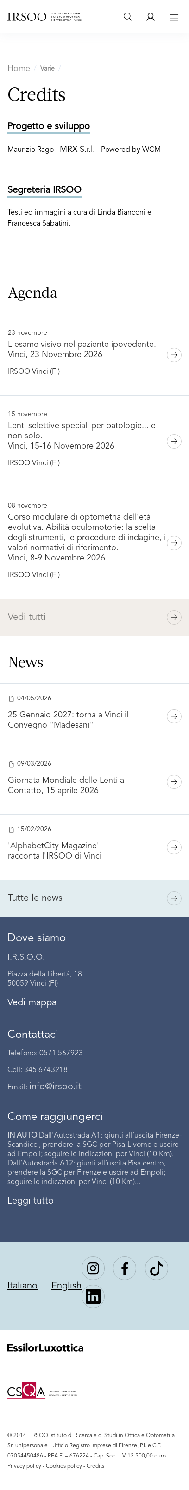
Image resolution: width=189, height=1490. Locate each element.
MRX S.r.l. (77, 149)
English (66, 1286)
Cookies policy (64, 1466)
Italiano (22, 1286)
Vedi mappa (32, 1003)
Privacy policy (24, 1466)
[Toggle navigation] (173, 17)
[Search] (128, 17)
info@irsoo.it (55, 1087)
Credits (95, 1466)
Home (18, 69)
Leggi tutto (30, 1201)
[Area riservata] (151, 17)
